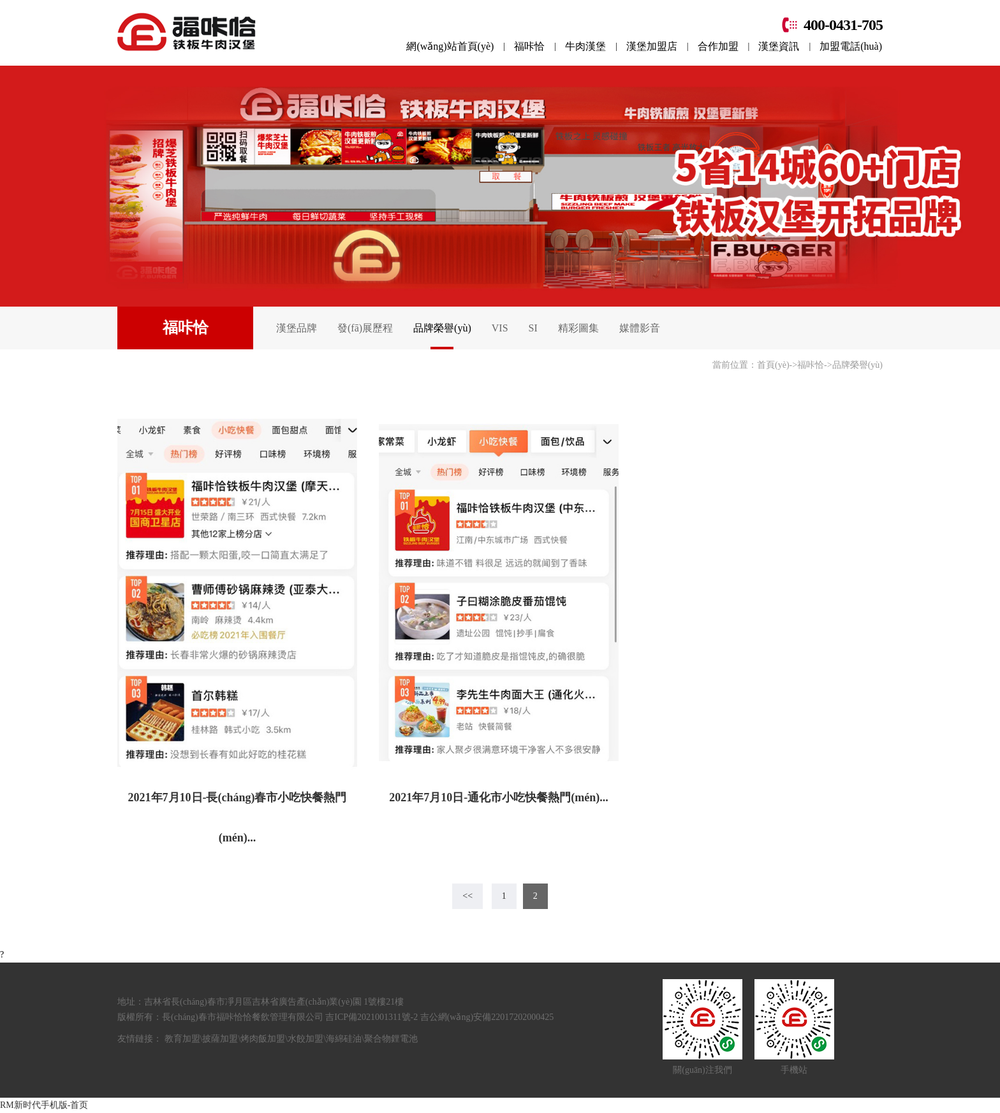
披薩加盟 (220, 1039)
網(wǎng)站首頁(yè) (450, 46)
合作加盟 (718, 46)
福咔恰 (529, 46)
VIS (500, 328)
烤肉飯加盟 (262, 1039)
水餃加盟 (305, 1039)
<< (467, 896)
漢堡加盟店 (651, 46)
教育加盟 (182, 1039)
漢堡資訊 (778, 46)
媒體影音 (639, 328)
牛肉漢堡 (585, 46)
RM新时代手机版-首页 (44, 1105)
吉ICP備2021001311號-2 (372, 1017)
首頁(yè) (773, 365)
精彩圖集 (578, 328)
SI (533, 328)
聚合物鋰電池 (391, 1039)
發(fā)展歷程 (365, 328)
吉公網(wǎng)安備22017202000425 (487, 1017)
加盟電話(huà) (851, 46)
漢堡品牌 (296, 328)
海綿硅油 (344, 1039)
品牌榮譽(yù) (442, 328)
